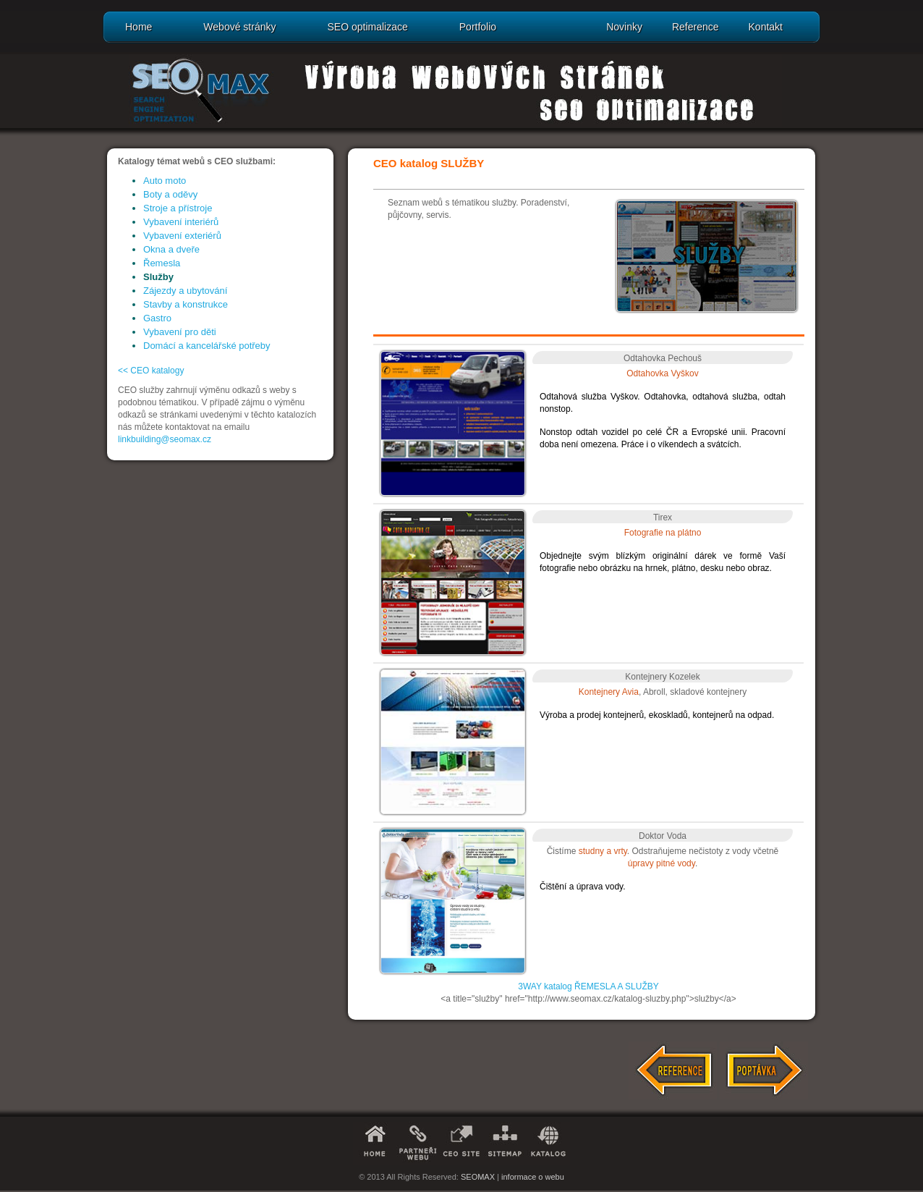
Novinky (624, 27)
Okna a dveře (171, 249)
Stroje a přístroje (177, 208)
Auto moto (164, 180)
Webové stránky (239, 27)
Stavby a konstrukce (185, 304)
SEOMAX (478, 1176)
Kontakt (766, 27)
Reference (695, 27)
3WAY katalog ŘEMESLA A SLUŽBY (588, 986)
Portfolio (477, 27)
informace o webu (532, 1176)
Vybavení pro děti (179, 331)
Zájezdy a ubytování (185, 290)
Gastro (157, 318)
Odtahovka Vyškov (662, 373)
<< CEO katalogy (151, 370)
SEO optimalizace (367, 27)
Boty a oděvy (170, 194)
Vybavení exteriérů (182, 235)
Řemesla (161, 263)
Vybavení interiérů (180, 221)
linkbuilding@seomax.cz (164, 439)
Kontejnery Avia (609, 692)
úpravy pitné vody (661, 863)
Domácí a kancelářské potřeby (207, 345)
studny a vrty (603, 851)
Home (138, 27)
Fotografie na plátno (663, 533)
